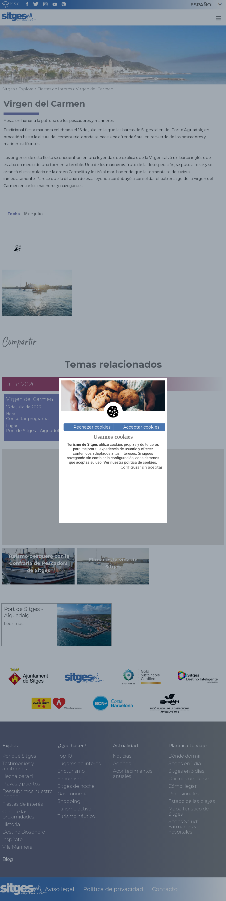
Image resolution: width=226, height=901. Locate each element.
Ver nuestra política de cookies (130, 462)
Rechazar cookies (92, 427)
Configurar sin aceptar (142, 467)
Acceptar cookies (141, 427)
